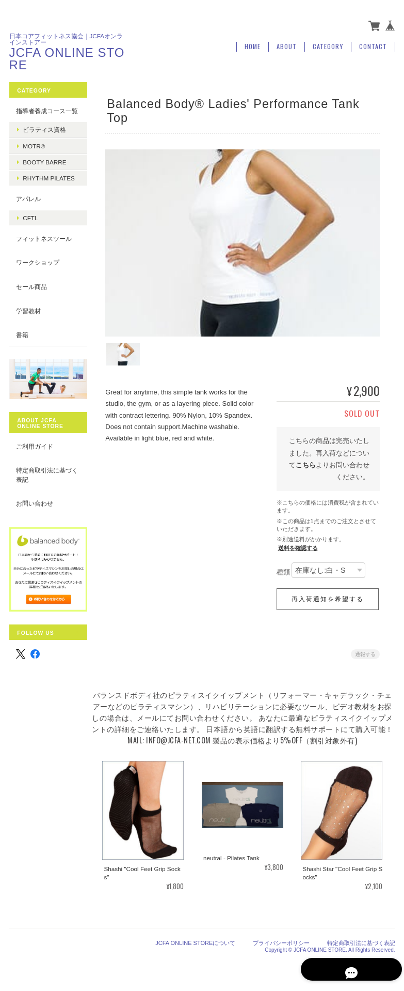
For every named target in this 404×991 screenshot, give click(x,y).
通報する (365, 651)
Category (328, 45)
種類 (283, 569)
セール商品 (31, 301)
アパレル (28, 213)
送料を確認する (298, 545)
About (287, 45)
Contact (373, 45)
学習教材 (28, 325)
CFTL (30, 232)
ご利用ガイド (34, 458)
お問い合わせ (34, 515)
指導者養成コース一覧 (44, 113)
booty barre (44, 168)
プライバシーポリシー (281, 939)
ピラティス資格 (44, 136)
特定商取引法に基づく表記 (44, 487)
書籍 (22, 349)
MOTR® (34, 152)
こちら (306, 462)
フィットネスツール (44, 253)
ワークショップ (37, 277)
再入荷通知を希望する (328, 596)
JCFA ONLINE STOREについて (195, 939)
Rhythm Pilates (47, 188)
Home (253, 45)
